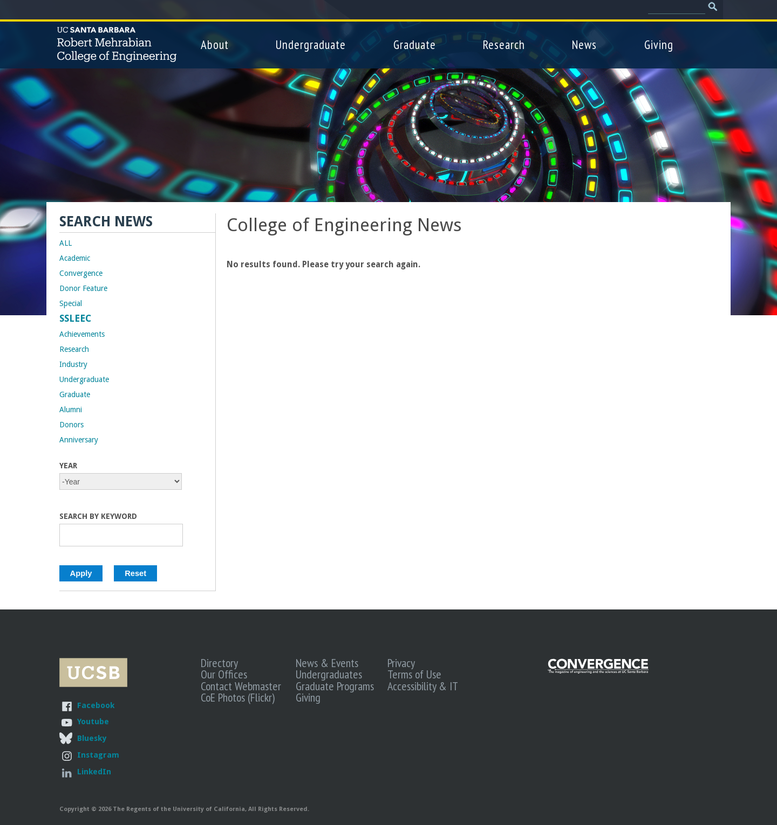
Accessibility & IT (422, 686)
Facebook (95, 705)
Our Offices (224, 674)
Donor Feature (83, 288)
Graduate (414, 44)
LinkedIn (94, 771)
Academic (74, 258)
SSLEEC (75, 318)
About (215, 44)
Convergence (81, 273)
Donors (71, 424)
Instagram (98, 754)
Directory (219, 662)
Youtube (93, 721)
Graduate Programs (335, 686)
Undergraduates (329, 674)
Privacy (401, 662)
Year (68, 465)
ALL (65, 243)
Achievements (82, 334)
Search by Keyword (98, 516)
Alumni (70, 409)
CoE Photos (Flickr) (238, 697)
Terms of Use (414, 674)
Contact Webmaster (241, 686)
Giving (658, 44)
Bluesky (91, 738)
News (584, 44)
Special (70, 303)
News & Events (327, 662)
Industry (73, 364)
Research (504, 44)
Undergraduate (311, 44)
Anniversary (78, 439)
